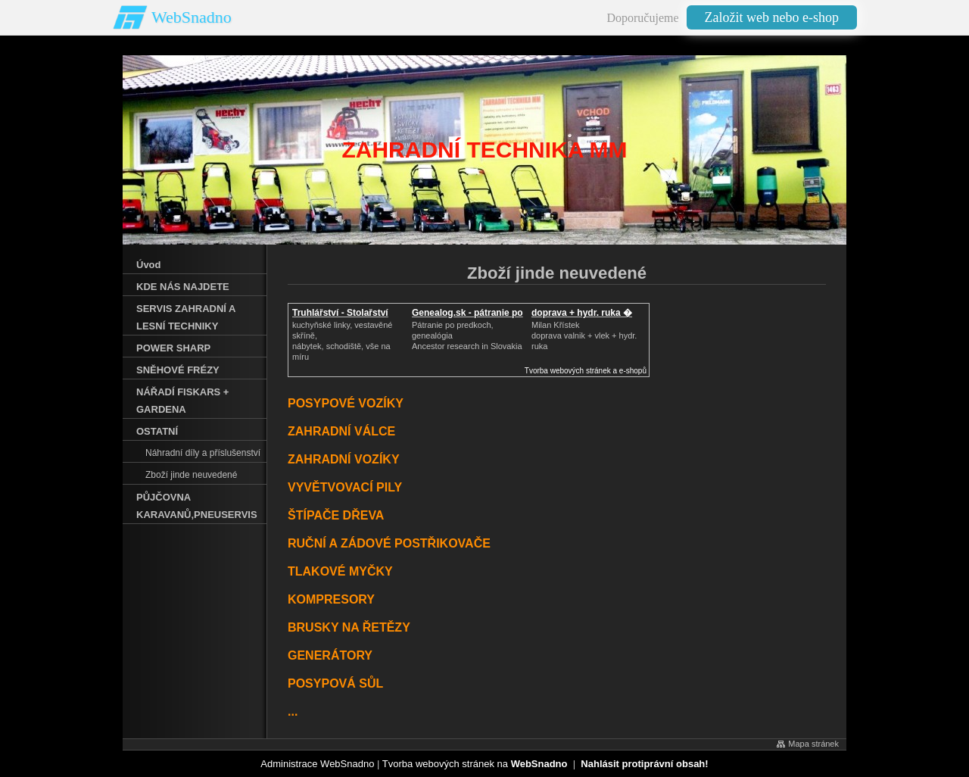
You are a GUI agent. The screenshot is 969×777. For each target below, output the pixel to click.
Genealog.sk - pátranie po (467, 312)
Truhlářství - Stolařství (340, 312)
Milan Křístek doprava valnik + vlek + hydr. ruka (584, 335)
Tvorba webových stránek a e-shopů (586, 371)
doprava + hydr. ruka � (581, 312)
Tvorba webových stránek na (475, 763)
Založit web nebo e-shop (772, 17)
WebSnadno (191, 17)
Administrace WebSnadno (317, 763)
